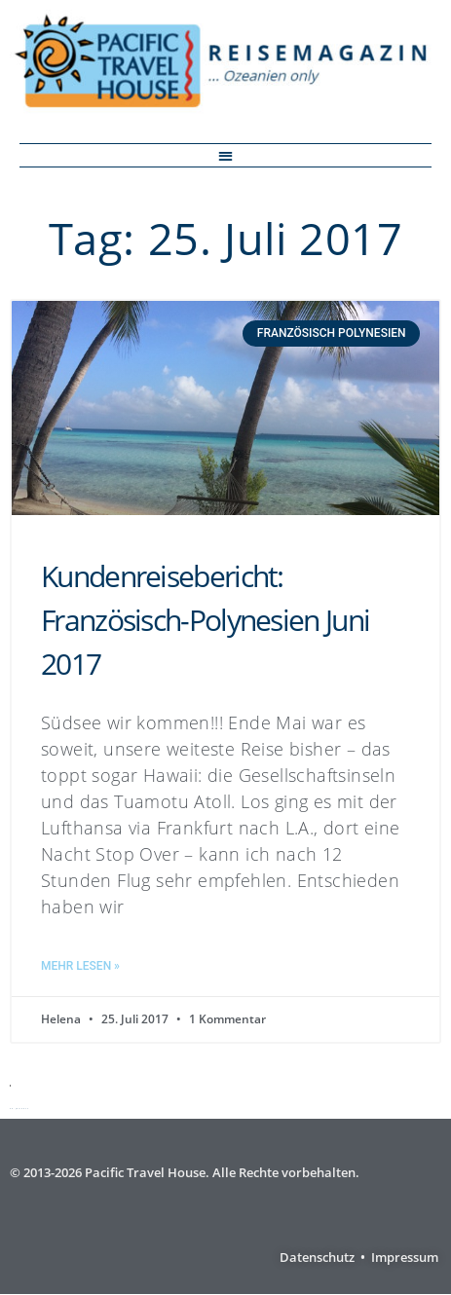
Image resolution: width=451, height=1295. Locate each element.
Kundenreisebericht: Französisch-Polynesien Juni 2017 (205, 620)
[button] (225, 155)
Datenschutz (317, 1257)
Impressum (404, 1257)
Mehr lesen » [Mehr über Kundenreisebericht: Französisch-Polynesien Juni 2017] (80, 966)
